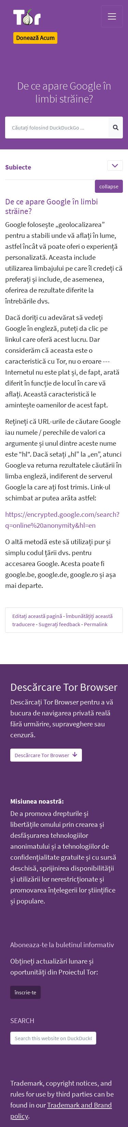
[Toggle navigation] (112, 16)
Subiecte (18, 167)
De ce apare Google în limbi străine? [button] (51, 206)
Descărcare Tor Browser (46, 755)
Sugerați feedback (59, 624)
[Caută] (57, 127)
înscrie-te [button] (25, 992)
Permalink (96, 624)
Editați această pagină (37, 616)
